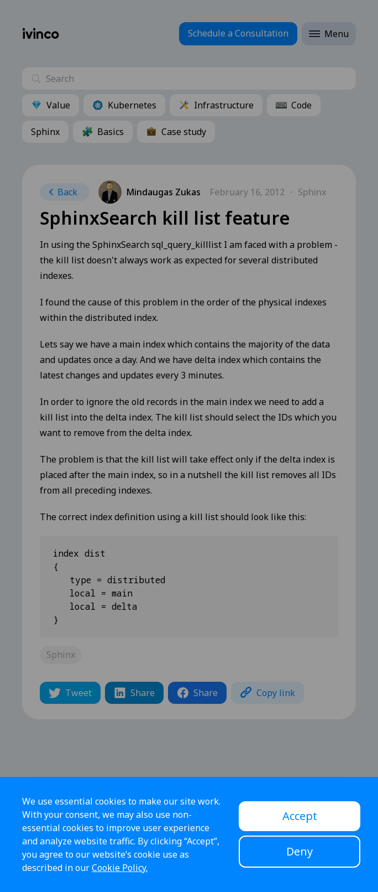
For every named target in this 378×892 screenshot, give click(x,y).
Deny (299, 851)
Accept (299, 815)
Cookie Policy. (120, 868)
